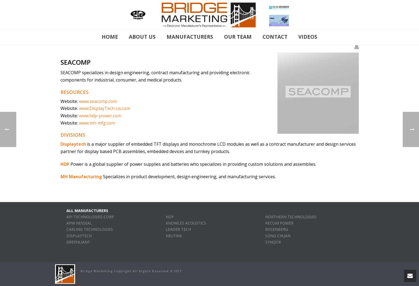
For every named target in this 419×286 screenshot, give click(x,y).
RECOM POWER (279, 223)
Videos (307, 36)
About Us (142, 36)
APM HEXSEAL (79, 223)
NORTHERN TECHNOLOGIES (290, 216)
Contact (275, 36)
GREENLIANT (78, 242)
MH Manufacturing (81, 177)
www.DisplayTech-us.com (104, 108)
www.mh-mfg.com (97, 123)
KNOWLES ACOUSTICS (186, 223)
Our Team (238, 36)
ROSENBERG (276, 229)
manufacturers (190, 36)
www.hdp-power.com (100, 116)
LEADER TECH (178, 229)
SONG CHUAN (277, 235)
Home (110, 36)
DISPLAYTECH (79, 235)
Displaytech (73, 144)
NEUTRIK (174, 235)
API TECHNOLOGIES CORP (90, 216)
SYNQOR (273, 242)
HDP (64, 164)
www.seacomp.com (98, 101)
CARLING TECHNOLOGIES (89, 229)
